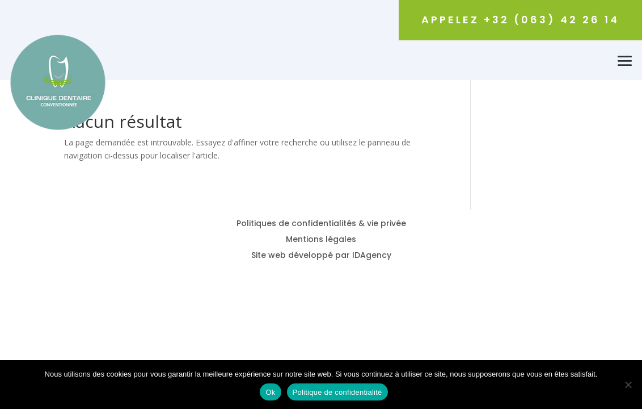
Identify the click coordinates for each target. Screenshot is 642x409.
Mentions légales (321, 239)
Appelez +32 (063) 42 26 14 (520, 19)
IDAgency (371, 255)
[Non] (627, 384)
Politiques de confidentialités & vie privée (321, 223)
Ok (270, 392)
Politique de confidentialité (337, 392)
